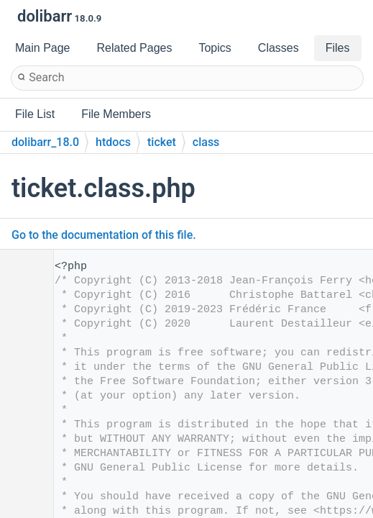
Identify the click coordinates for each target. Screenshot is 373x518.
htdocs (113, 142)
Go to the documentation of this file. (103, 235)
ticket (161, 142)
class (206, 142)
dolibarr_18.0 (45, 142)
